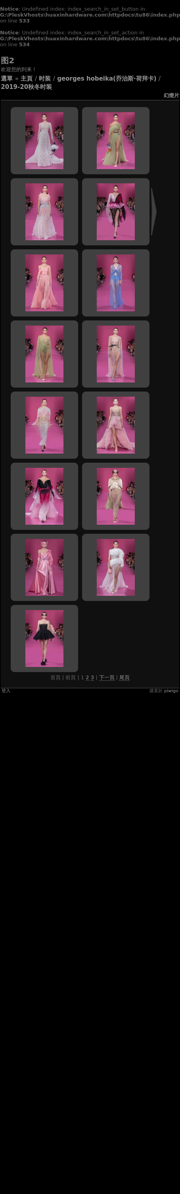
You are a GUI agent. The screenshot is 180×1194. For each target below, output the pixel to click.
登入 (6, 690)
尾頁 (124, 677)
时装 (45, 78)
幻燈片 (171, 95)
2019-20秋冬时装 (26, 86)
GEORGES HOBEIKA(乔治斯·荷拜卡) (106, 78)
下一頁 (107, 677)
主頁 (27, 78)
